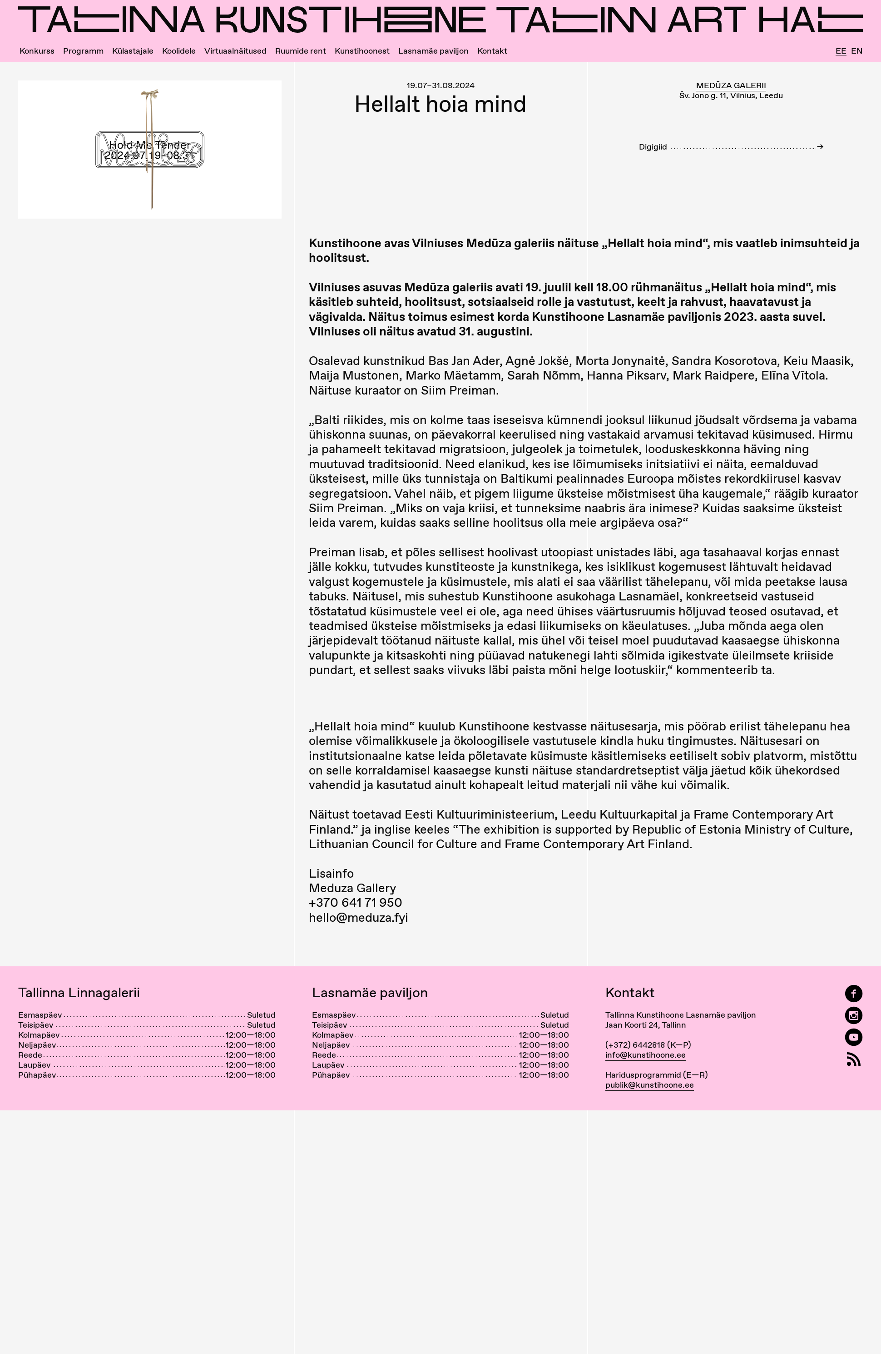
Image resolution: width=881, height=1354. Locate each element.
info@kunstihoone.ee (645, 1054)
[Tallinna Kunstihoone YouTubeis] (854, 1037)
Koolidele (179, 51)
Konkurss (37, 51)
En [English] (857, 51)
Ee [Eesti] (841, 51)
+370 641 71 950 (355, 902)
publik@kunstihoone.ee (649, 1084)
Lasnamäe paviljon (433, 51)
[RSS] (854, 1059)
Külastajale (132, 51)
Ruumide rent (300, 51)
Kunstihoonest (362, 51)
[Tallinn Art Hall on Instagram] (854, 1015)
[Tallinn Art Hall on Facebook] (854, 993)
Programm (83, 51)
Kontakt (492, 51)
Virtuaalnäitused (235, 51)
